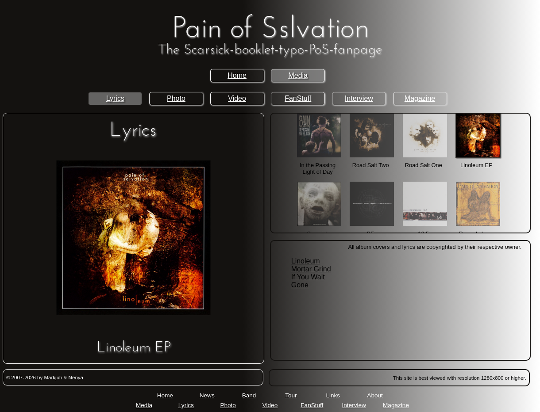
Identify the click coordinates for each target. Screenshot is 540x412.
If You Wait (308, 277)
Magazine (420, 98)
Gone (300, 285)
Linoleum (305, 261)
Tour (291, 395)
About (375, 395)
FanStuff (298, 98)
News (207, 395)
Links (333, 395)
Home (237, 75)
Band (249, 395)
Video (237, 98)
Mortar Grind (311, 269)
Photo (176, 98)
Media (298, 75)
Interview (359, 98)
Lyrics (115, 98)
